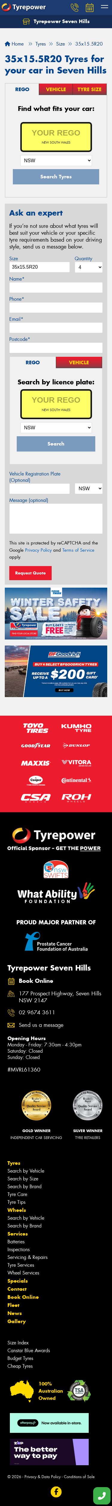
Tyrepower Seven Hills (56, 21)
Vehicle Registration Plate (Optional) (34, 477)
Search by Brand (24, 1186)
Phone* (16, 299)
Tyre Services (20, 1265)
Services (17, 1233)
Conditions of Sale (79, 1476)
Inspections (18, 1249)
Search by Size (22, 1179)
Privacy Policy (38, 550)
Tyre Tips (16, 1202)
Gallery (16, 1321)
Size (13, 258)
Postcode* (19, 339)
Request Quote (30, 573)
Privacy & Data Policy (42, 1476)
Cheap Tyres (20, 1366)
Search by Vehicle (25, 1171)
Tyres (13, 1163)
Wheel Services (23, 1273)
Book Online (23, 1297)
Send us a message (41, 1025)
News (14, 1313)
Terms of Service (78, 550)
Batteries (15, 1242)
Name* (16, 279)
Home (14, 44)
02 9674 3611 (37, 1012)
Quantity (83, 258)
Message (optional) (28, 500)
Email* (16, 319)
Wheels (16, 1210)
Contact (17, 1289)
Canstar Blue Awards (28, 1350)
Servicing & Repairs (27, 1257)
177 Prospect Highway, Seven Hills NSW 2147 (60, 997)
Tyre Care (17, 1194)
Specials (17, 1281)
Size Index (18, 1343)
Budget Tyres (20, 1358)
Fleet (13, 1305)
